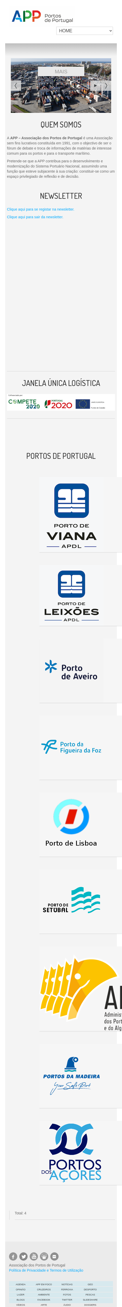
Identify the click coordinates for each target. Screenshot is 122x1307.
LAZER (20, 1294)
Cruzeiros (44, 1289)
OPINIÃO (21, 1289)
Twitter (67, 1300)
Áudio (67, 1305)
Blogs (21, 1300)
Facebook (43, 1300)
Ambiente (44, 1294)
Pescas (90, 1294)
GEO (90, 1284)
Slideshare (90, 1300)
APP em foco (44, 1284)
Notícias (67, 1284)
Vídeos (20, 1305)
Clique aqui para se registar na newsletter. (40, 209)
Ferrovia (67, 1289)
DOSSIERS (90, 1305)
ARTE (44, 1305)
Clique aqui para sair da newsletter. (35, 217)
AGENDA (21, 1284)
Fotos (67, 1294)
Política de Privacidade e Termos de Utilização (46, 1270)
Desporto (90, 1289)
